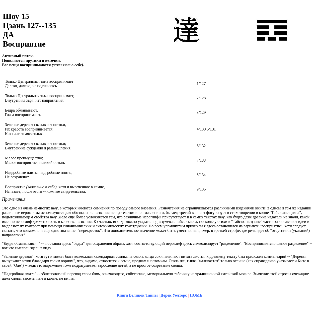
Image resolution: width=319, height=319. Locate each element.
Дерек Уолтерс (173, 295)
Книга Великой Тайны (137, 295)
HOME (196, 295)
